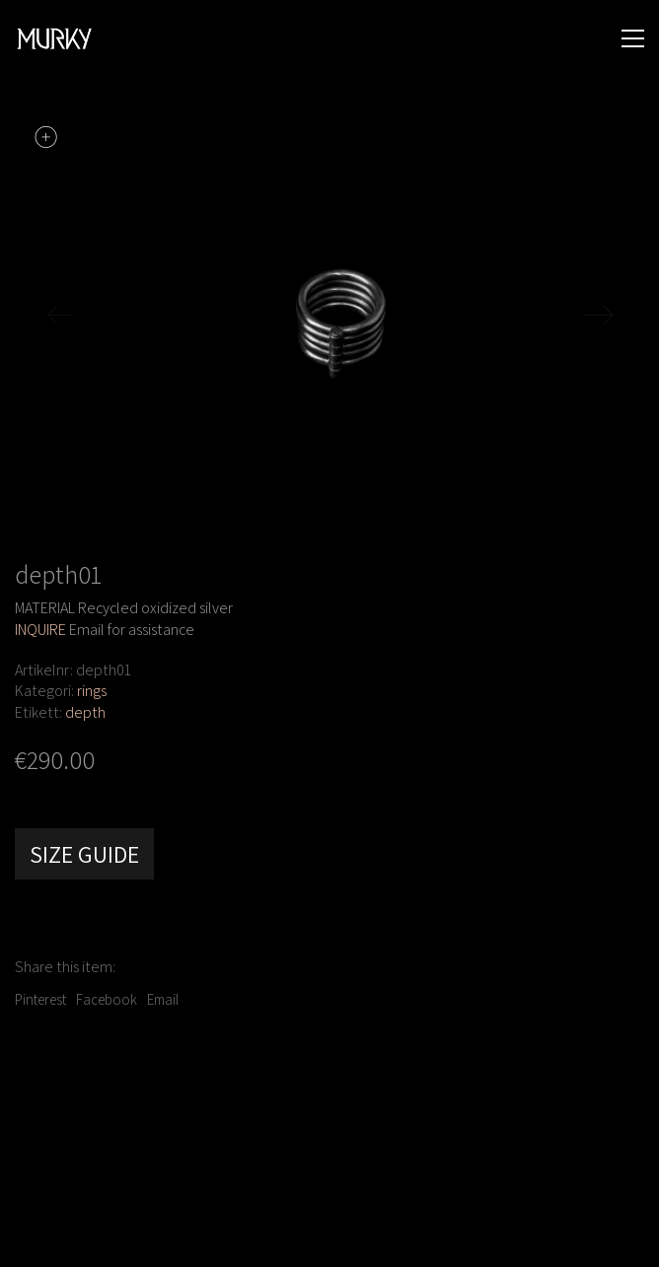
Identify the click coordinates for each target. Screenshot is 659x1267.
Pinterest (40, 999)
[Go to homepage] (54, 39)
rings (92, 690)
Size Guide (84, 854)
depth (85, 712)
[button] (633, 38)
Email (163, 999)
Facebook (106, 999)
